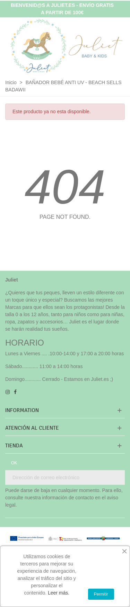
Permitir (101, 594)
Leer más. (58, 593)
